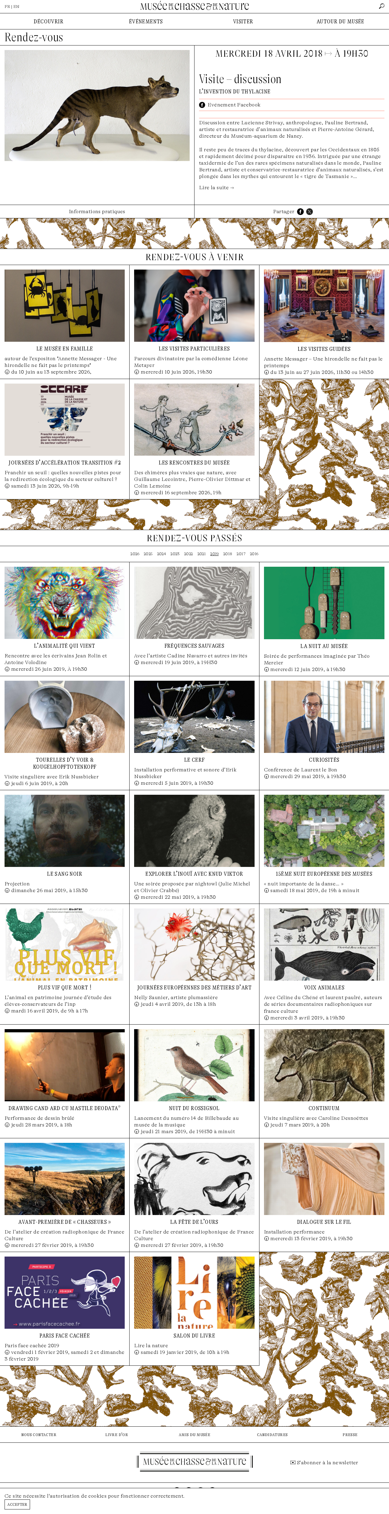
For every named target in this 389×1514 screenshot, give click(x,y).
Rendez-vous (34, 37)
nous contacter (38, 1434)
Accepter (17, 1504)
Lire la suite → (216, 187)
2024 (161, 554)
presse (350, 1434)
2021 (202, 554)
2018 (227, 554)
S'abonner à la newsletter (327, 1462)
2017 (241, 554)
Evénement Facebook (234, 105)
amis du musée (194, 1434)
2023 (175, 554)
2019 (214, 554)
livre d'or (116, 1434)
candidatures (272, 1434)
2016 (254, 554)
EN (16, 6)
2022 (188, 554)
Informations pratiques (97, 211)
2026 (134, 554)
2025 (148, 554)
